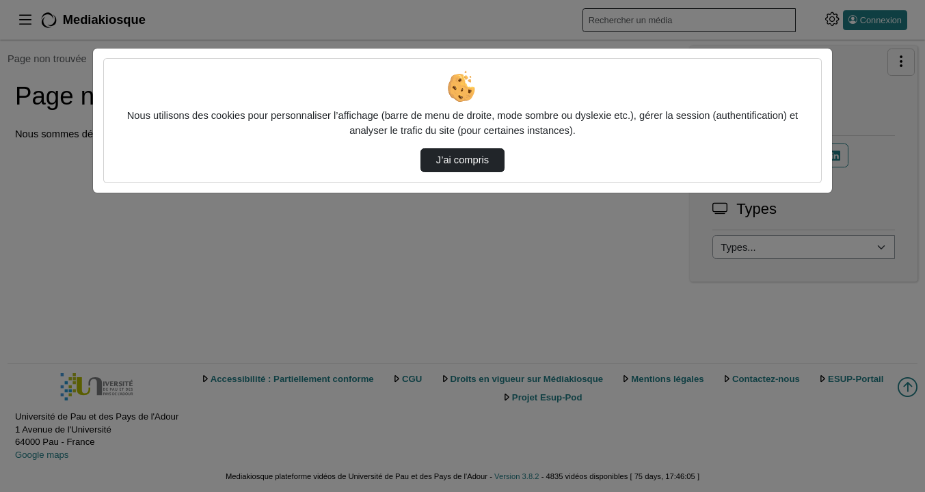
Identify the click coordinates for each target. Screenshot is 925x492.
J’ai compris (462, 159)
